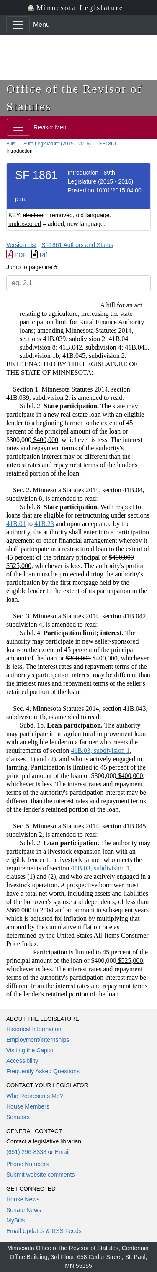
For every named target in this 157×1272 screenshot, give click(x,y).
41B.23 (44, 523)
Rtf (39, 255)
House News (22, 1199)
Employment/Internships (37, 1039)
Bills (10, 144)
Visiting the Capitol (30, 1050)
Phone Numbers (27, 1164)
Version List (21, 245)
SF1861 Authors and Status (77, 245)
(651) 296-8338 (26, 1151)
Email (62, 1151)
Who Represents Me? (34, 1096)
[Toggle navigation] (18, 24)
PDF (16, 255)
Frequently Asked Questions (43, 1071)
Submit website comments (40, 1174)
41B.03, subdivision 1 (100, 750)
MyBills (15, 1220)
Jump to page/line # (31, 267)
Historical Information (34, 1029)
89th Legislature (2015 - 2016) (57, 144)
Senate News (23, 1209)
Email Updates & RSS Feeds (44, 1230)
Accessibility (22, 1060)
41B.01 (16, 523)
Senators (18, 1117)
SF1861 (107, 144)
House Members (27, 1106)
